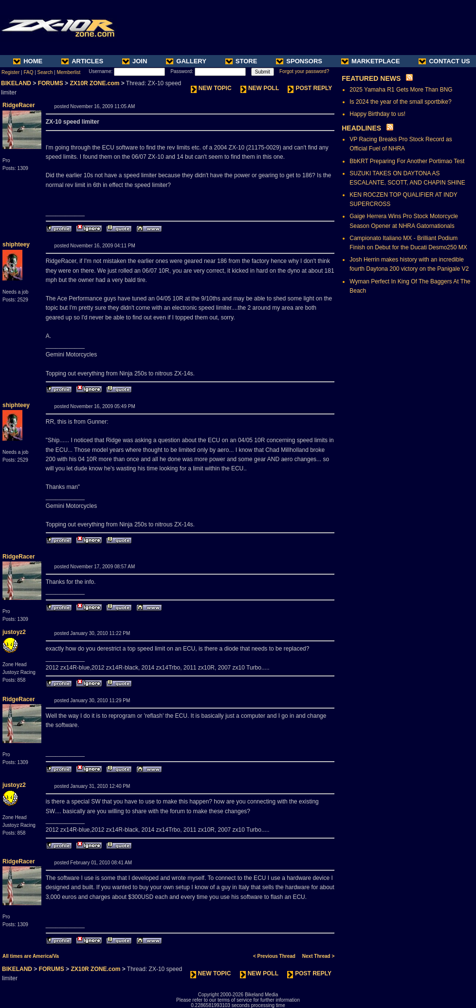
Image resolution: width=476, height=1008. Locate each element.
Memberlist (68, 72)
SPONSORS (299, 61)
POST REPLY (310, 88)
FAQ (28, 72)
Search (45, 72)
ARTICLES (82, 61)
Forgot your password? (304, 71)
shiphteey (16, 244)
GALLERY (186, 61)
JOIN (134, 61)
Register (10, 72)
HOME (27, 61)
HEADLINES (361, 128)
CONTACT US (444, 61)
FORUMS (50, 83)
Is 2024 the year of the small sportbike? (400, 101)
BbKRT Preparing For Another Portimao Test (406, 161)
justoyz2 (14, 632)
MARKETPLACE (370, 61)
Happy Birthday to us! (377, 114)
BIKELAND (16, 83)
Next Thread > (318, 956)
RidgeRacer (18, 105)
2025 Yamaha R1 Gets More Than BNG (400, 89)
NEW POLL (259, 88)
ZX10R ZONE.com (94, 83)
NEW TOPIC (211, 88)
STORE (241, 61)
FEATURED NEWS (371, 78)
